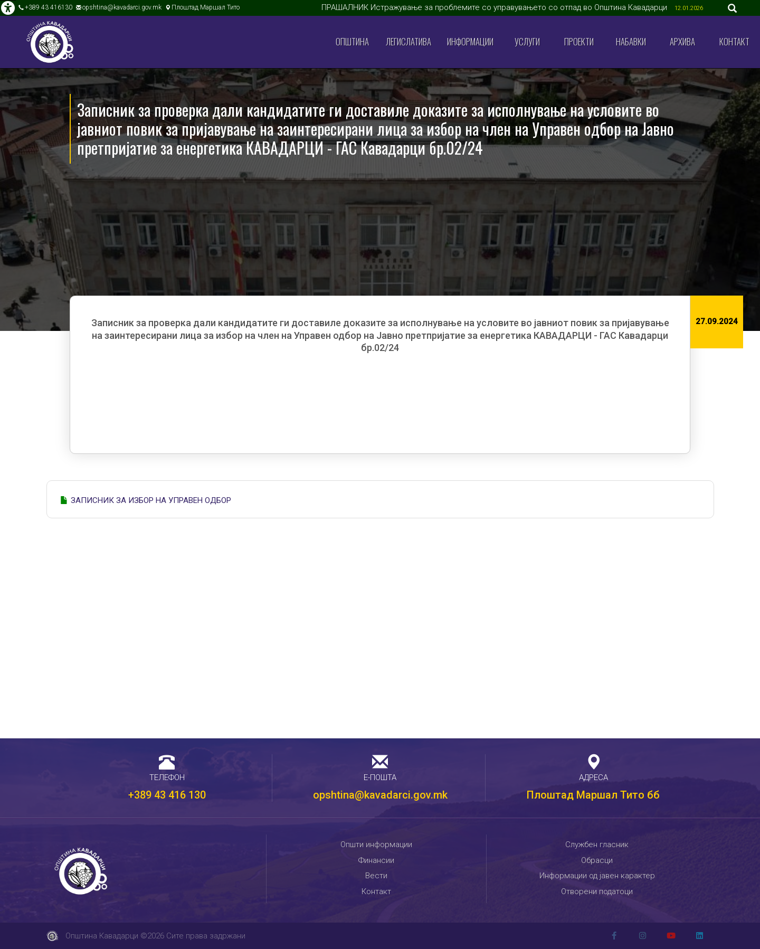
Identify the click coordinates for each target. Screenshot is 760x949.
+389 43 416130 (48, 7)
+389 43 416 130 (167, 795)
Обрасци (597, 860)
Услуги (527, 41)
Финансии (376, 860)
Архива (682, 41)
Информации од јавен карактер (597, 875)
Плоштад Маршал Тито (206, 7)
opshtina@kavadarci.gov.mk (122, 7)
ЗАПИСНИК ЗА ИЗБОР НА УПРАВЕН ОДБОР (151, 500)
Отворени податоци (597, 891)
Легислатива (408, 41)
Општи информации (376, 844)
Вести (376, 875)
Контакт (734, 41)
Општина (352, 41)
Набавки (631, 41)
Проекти (579, 41)
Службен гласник (597, 844)
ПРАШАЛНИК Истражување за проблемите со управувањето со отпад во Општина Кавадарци (495, 7)
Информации (470, 41)
